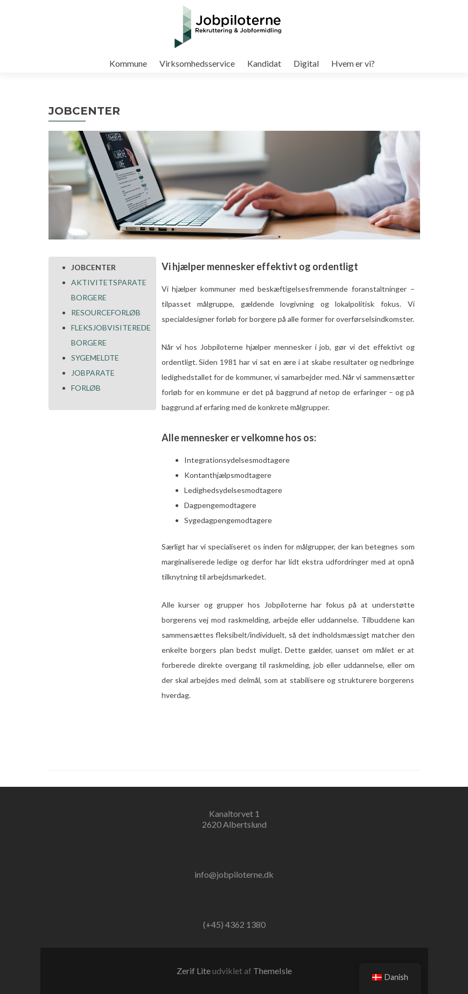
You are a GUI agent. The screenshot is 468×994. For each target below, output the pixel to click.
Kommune (128, 63)
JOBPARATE (93, 372)
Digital (306, 63)
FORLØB (86, 387)
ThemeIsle (272, 970)
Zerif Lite (194, 970)
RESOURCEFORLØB (106, 312)
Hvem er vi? (353, 63)
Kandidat (264, 63)
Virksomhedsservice (197, 63)
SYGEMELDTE (95, 357)
